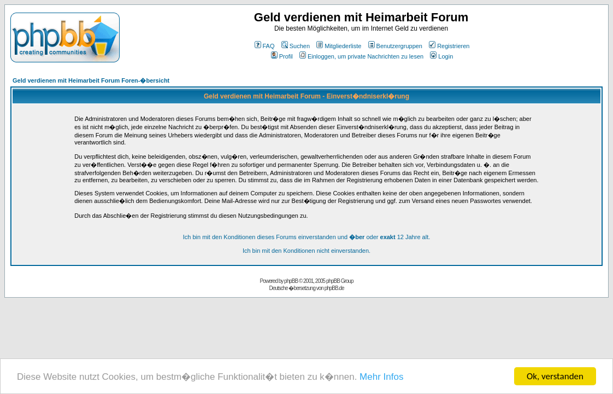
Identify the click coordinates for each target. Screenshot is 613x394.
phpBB (291, 281)
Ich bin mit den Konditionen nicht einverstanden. (306, 250)
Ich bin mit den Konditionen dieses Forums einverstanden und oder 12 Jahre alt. (307, 237)
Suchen (295, 46)
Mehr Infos (381, 377)
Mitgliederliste (338, 46)
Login (441, 56)
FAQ (265, 46)
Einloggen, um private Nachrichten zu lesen (361, 56)
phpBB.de (334, 288)
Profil (282, 56)
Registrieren (449, 46)
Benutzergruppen (395, 46)
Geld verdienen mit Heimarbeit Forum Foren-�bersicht (91, 80)
